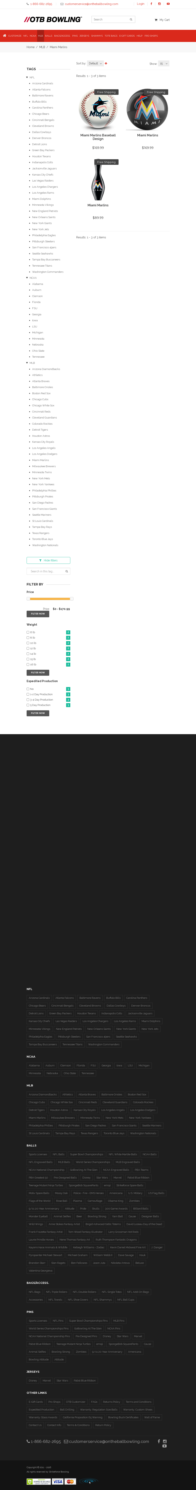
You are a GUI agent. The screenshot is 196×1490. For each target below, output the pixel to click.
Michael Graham (78, 1255)
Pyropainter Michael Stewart (45, 1255)
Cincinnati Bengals (43, 119)
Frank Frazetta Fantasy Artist (46, 1231)
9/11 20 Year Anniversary (107, 1351)
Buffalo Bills (39, 101)
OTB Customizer (75, 1401)
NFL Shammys (103, 1299)
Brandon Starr (37, 1262)
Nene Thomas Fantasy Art (75, 1239)
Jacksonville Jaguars (44, 168)
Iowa (35, 320)
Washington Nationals (45, 545)
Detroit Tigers (40, 429)
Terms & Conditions (78, 1425)
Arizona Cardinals (42, 83)
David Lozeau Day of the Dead (144, 1224)
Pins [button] (75, 35)
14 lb (50, 653)
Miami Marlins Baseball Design (98, 137)
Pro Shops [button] (151, 35)
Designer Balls (150, 1216)
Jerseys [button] (84, 35)
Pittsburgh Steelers (43, 241)
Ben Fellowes (79, 1262)
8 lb (50, 637)
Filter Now (38, 614)
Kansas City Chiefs (42, 174)
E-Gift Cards (36, 1401)
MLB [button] (40, 35)
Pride (83, 1208)
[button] (4, 36)
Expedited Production (41, 1409)
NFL (32, 77)
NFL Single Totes (112, 1291)
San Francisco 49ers (44, 247)
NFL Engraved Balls (40, 1162)
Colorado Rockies (42, 423)
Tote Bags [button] (111, 35)
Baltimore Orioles (42, 387)
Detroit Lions (39, 144)
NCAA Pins (113, 1328)
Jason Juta (99, 1262)
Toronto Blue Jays (42, 539)
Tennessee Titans (42, 265)
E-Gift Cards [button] (127, 35)
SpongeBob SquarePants (83, 1185)
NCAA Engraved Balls (116, 1169)
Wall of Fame (152, 1417)
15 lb (50, 659)
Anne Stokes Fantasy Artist (64, 1224)
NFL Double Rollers (84, 1291)
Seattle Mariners (41, 514)
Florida (36, 302)
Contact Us (35, 1425)
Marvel (118, 1177)
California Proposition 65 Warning (82, 1417)
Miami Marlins (40, 460)
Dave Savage (126, 1255)
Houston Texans (41, 156)
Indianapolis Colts (42, 162)
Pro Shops (54, 1401)
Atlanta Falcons (41, 89)
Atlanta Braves (40, 381)
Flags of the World (39, 1200)
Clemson (37, 296)
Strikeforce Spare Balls (129, 1185)
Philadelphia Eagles (44, 235)
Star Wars (102, 1177)
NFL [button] (25, 35)
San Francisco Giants (44, 508)
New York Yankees (43, 484)
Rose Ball (61, 1200)
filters (48, 560)
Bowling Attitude (39, 1359)
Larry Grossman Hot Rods (123, 1231)
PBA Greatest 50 (38, 1177)
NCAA (33, 277)
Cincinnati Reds (41, 411)
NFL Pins (58, 1320)
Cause (132, 1216)
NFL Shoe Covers (78, 1299)
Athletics (37, 375)
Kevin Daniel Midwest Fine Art (128, 1247)
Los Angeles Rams (43, 192)
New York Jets (40, 229)
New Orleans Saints (43, 217)
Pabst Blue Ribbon (138, 1177)
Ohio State (38, 350)
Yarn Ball (117, 1216)
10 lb (50, 643)
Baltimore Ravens (42, 95)
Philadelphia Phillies (44, 490)
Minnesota (38, 338)
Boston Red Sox (41, 393)
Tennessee (38, 356)
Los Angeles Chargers (45, 186)
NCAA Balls (149, 1154)
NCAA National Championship (46, 1169)
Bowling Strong (97, 1216)
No (50, 689)
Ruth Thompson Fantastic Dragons (116, 1239)
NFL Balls (58, 1154)
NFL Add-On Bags (138, 1291)
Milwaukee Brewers (44, 466)
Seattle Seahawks (42, 253)
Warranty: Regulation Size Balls (98, 1409)
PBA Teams (141, 1169)
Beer (79, 1216)
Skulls (95, 1208)
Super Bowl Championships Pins (88, 1320)
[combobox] (95, 63)
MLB (42, 47)
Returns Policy (111, 1401)
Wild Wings (36, 1224)
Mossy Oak (61, 1193)
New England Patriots (45, 211)
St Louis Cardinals (42, 520)
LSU (34, 326)
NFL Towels (55, 1299)
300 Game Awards (116, 1208)
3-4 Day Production (50, 699)
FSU (34, 308)
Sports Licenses (38, 1154)
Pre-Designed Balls (65, 1177)
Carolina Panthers (42, 107)
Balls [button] (48, 35)
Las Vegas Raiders (42, 180)
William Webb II (102, 1255)
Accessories (36, 1299)
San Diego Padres (42, 502)
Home (31, 47)
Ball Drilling (67, 1409)
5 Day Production (50, 705)
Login (140, 3)
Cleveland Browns (43, 125)
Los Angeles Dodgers (44, 453)
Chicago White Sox (43, 405)
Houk (142, 1255)
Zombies (134, 1200)
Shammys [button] (97, 35)
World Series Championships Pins (49, 1328)
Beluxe (139, 1262)
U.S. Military (135, 1193)
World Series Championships (93, 1162)
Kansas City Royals (43, 441)
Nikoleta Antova (120, 1262)
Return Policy (103, 1425)
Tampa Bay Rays (42, 526)
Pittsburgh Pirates (42, 496)
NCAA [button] (33, 35)
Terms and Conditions (138, 1401)
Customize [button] (14, 35)
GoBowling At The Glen (84, 1169)
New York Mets (41, 478)
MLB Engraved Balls (128, 1162)
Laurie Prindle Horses (41, 1239)
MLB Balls (64, 1162)
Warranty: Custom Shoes (137, 1409)
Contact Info (54, 1425)
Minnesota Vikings (43, 204)
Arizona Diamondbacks (46, 369)
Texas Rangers (40, 533)
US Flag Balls (156, 1193)
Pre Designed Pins (86, 1336)
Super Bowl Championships (86, 1154)
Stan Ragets (58, 1262)
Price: (46, 609)
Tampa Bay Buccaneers (46, 259)
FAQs (94, 1401)
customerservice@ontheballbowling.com (106, 1441)
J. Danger (157, 1247)
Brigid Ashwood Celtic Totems (103, 1224)
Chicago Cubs (40, 399)
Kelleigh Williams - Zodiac (88, 1247)
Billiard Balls (140, 1208)
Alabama (37, 283)
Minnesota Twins (42, 472)
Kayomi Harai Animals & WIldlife (48, 1247)
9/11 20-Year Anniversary (44, 1208)
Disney (86, 1177)
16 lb (50, 664)
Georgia (36, 314)
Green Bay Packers (43, 150)
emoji (107, 1185)
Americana (116, 1193)
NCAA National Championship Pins (49, 1336)
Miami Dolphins (41, 198)
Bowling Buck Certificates (123, 1417)
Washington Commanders (47, 271)
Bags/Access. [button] (62, 35)
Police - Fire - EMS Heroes (88, 1193)
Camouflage (95, 1200)
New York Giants (42, 223)
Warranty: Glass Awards (43, 1417)
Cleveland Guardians (44, 417)
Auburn (36, 289)
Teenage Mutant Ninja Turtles (46, 1185)
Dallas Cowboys (41, 132)
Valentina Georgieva (40, 1270)
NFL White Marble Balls (123, 1154)
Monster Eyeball (38, 1216)
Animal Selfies (62, 1216)
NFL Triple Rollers (56, 1291)
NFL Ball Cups (125, 1299)
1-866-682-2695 (44, 1441)
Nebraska (37, 344)
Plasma (77, 1200)
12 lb (50, 648)
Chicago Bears (40, 113)
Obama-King (115, 1200)
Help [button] (140, 35)
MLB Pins (118, 1320)
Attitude (69, 1208)
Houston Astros (41, 435)
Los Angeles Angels (43, 448)
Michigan (37, 332)
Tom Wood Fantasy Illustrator (85, 1231)
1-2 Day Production (50, 694)
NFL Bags (34, 1291)
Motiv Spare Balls (39, 1193)
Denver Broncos (41, 138)
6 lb (50, 632)
